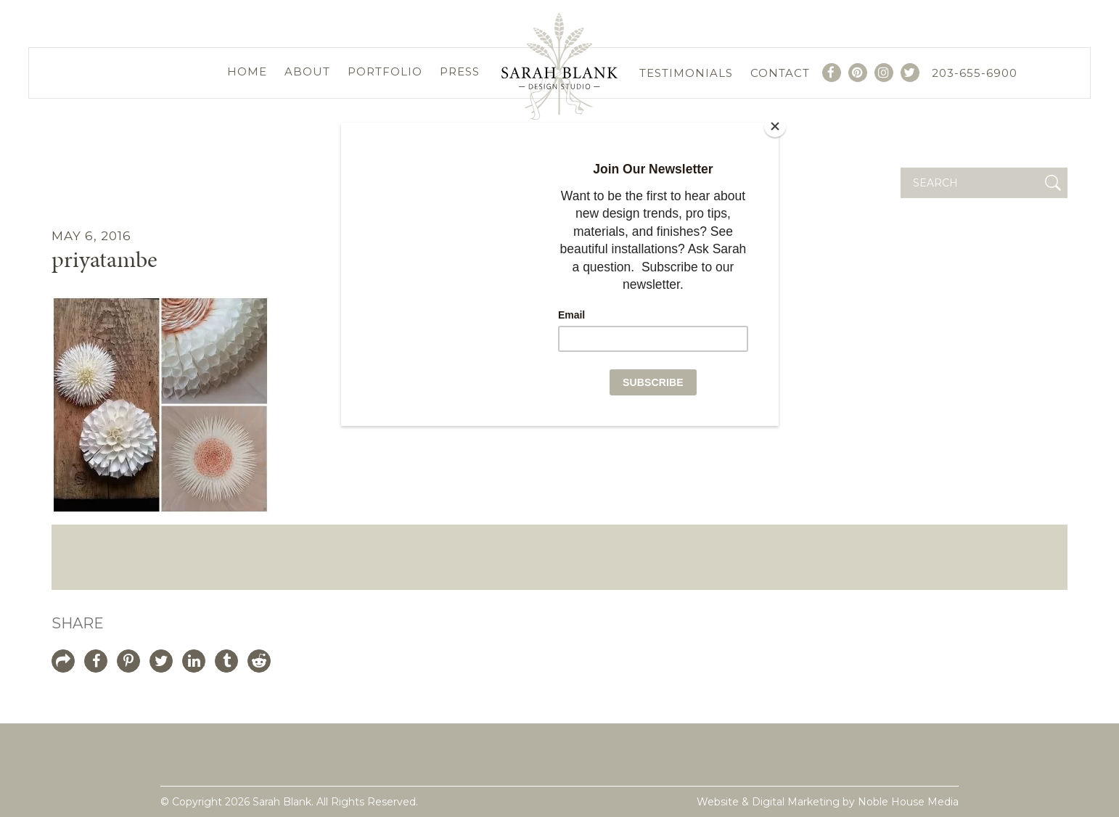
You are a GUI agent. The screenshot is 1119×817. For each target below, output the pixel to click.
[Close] (775, 126)
